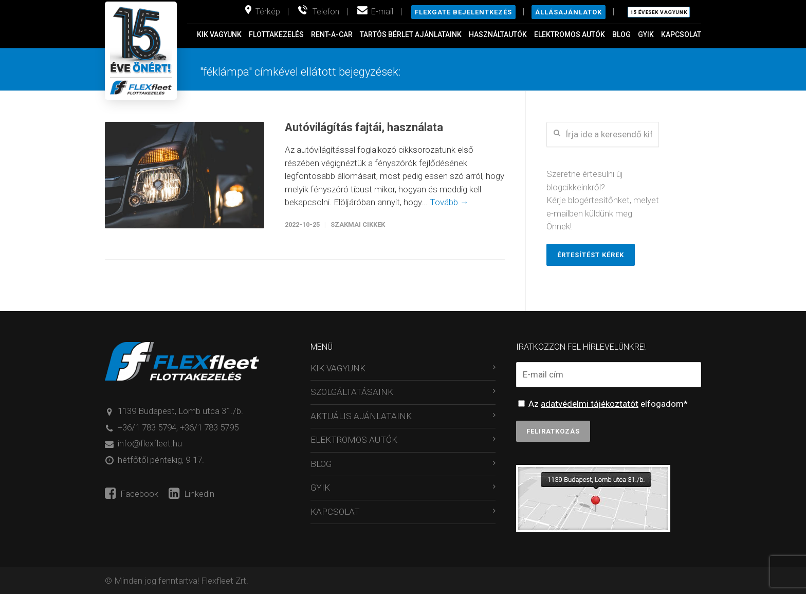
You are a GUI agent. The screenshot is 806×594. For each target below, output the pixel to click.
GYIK (646, 34)
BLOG (621, 34)
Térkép (267, 11)
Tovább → (449, 202)
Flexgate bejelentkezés (463, 12)
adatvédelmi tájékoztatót (589, 404)
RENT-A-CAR (332, 34)
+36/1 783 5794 (147, 427)
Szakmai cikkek (358, 224)
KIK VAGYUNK (219, 34)
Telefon (326, 11)
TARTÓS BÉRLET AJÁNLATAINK (411, 34)
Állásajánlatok (568, 12)
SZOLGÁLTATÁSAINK (351, 392)
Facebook (131, 494)
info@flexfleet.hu (150, 443)
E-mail (382, 11)
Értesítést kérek (590, 255)
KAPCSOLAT (681, 34)
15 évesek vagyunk (658, 12)
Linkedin (191, 494)
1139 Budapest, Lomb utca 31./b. (180, 411)
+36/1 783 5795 (209, 427)
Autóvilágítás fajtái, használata (364, 127)
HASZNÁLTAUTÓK (498, 34)
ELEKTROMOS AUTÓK (569, 34)
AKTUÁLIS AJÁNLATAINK (361, 416)
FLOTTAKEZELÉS (276, 34)
